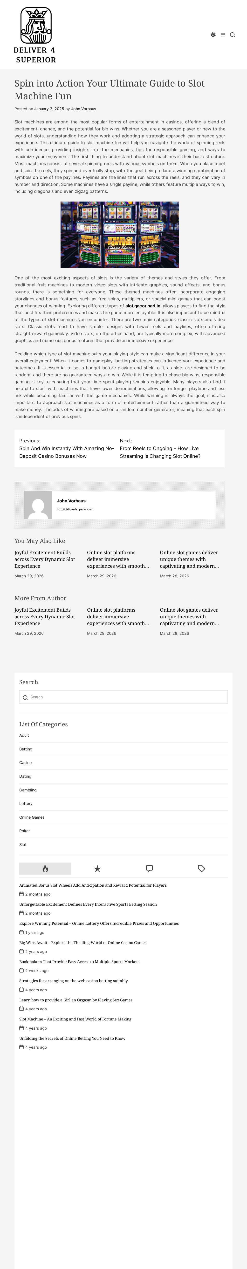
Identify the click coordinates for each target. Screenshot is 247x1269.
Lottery (26, 803)
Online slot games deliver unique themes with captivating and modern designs (189, 562)
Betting (25, 749)
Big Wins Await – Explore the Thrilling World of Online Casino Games (82, 942)
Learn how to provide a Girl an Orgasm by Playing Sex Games (75, 1000)
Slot (23, 844)
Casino (25, 762)
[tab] (45, 869)
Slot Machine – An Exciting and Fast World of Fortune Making (75, 1019)
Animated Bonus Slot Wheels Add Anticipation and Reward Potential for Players (93, 885)
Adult (24, 735)
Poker (24, 830)
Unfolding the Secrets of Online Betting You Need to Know (72, 1038)
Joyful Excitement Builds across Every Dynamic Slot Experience (44, 559)
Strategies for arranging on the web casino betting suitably (73, 980)
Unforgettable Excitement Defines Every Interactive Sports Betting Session (88, 904)
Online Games (31, 817)
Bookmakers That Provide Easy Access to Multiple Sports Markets (79, 961)
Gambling (28, 790)
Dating (25, 776)
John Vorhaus (83, 108)
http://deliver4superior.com (75, 509)
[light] (213, 34)
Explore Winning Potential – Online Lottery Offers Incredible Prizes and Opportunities (99, 923)
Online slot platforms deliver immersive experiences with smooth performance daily (116, 562)
